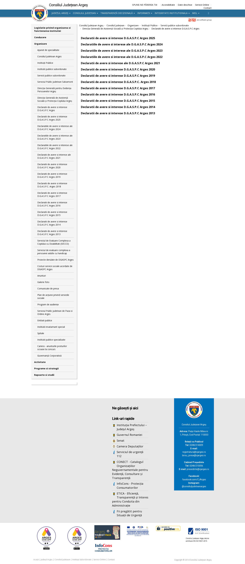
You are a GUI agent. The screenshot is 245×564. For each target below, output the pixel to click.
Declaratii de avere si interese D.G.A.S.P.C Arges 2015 (52, 213)
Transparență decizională (117, 13)
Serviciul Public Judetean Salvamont (55, 81)
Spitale (40, 333)
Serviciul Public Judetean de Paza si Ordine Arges (54, 312)
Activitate (40, 362)
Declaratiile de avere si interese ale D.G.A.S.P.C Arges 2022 (54, 147)
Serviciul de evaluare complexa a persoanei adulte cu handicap (53, 252)
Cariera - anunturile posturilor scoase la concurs (52, 348)
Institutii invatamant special (51, 326)
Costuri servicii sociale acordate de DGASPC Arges (54, 268)
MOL (195, 13)
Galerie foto (43, 282)
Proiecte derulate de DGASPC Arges (55, 259)
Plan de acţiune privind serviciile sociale (53, 296)
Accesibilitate (168, 4)
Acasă (36, 559)
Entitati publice (44, 320)
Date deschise (185, 4)
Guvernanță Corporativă (49, 355)
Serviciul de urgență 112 (130, 454)
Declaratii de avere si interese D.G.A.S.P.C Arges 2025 (52, 118)
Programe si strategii (46, 368)
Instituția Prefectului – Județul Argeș (132, 427)
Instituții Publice (45, 62)
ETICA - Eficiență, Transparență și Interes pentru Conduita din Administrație (130, 499)
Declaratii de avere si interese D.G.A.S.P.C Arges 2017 (52, 194)
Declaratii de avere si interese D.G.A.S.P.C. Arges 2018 (52, 185)
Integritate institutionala (172, 13)
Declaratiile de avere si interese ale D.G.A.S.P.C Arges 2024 (54, 128)
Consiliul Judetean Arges (49, 56)
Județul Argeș (61, 13)
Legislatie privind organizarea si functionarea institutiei (52, 29)
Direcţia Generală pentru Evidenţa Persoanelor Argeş (54, 90)
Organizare (40, 43)
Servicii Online (202, 4)
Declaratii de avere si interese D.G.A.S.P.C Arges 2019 (52, 175)
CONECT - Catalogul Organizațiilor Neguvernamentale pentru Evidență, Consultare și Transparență (130, 470)
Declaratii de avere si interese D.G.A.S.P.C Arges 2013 (52, 233)
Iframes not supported (61, 450)
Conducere (40, 37)
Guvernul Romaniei (129, 435)
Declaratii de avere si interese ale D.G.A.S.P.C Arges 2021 (54, 156)
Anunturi (41, 275)
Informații (144, 13)
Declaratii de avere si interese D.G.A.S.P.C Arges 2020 (52, 166)
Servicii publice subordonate (51, 75)
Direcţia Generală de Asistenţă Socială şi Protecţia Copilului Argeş (54, 99)
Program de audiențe (48, 304)
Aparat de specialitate (48, 50)
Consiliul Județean (85, 13)
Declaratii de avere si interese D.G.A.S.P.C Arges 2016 (52, 204)
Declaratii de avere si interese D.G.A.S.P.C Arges (52, 109)
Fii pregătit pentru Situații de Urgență (129, 513)
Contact (208, 7)
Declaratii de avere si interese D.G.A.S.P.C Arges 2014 (52, 223)
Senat (120, 440)
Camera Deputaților (130, 446)
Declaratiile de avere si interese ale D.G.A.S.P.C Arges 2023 (54, 137)
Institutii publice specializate (51, 339)
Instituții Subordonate (81, 559)
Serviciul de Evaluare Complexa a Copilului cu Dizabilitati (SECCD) (53, 242)
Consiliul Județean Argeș (91, 25)
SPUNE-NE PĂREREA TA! (144, 4)
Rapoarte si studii (44, 374)
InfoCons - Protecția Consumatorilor (130, 486)
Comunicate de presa (48, 288)
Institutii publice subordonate (52, 69)
